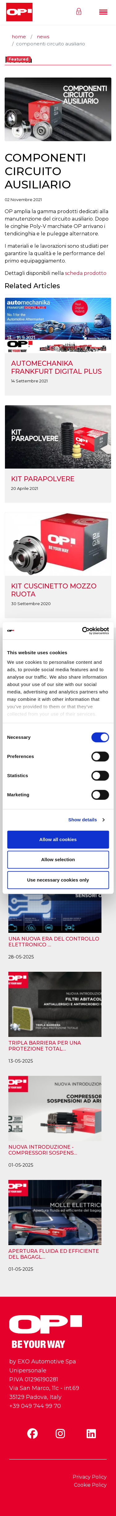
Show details (82, 819)
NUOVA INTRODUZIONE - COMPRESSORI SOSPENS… (42, 1150)
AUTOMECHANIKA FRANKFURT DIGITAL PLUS (56, 367)
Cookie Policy (90, 1485)
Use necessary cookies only (58, 879)
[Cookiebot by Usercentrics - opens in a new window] (82, 631)
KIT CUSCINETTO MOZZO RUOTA (54, 590)
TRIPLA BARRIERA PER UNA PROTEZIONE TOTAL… (44, 1046)
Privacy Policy (90, 1477)
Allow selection (58, 859)
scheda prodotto (85, 273)
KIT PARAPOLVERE (43, 479)
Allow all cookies (58, 839)
